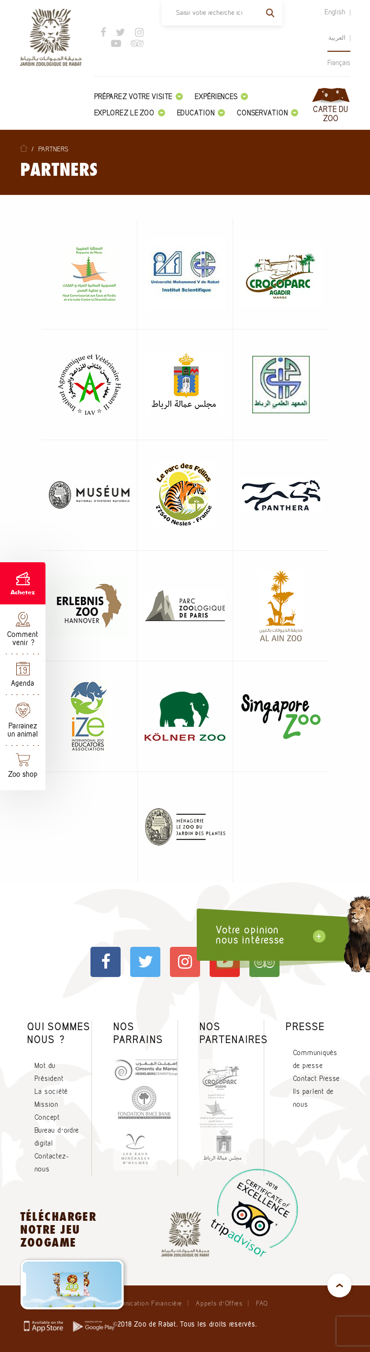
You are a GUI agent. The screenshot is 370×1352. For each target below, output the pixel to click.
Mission (46, 1104)
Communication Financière (142, 1303)
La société (51, 1091)
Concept (47, 1117)
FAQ (262, 1303)
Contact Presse (316, 1078)
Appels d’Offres (219, 1303)
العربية (337, 37)
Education (201, 112)
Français (338, 63)
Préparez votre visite (138, 96)
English (335, 12)
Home (23, 148)
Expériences (221, 96)
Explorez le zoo (129, 112)
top (339, 1285)
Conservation (267, 112)
